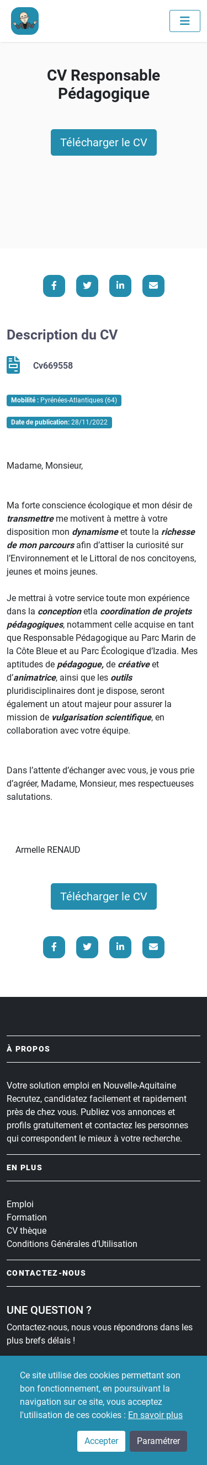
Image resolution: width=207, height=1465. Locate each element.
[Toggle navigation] (184, 21)
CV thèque (26, 1230)
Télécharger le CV (103, 142)
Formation (27, 1217)
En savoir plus (155, 1415)
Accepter (101, 1441)
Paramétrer (158, 1441)
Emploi (20, 1204)
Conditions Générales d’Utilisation (72, 1244)
